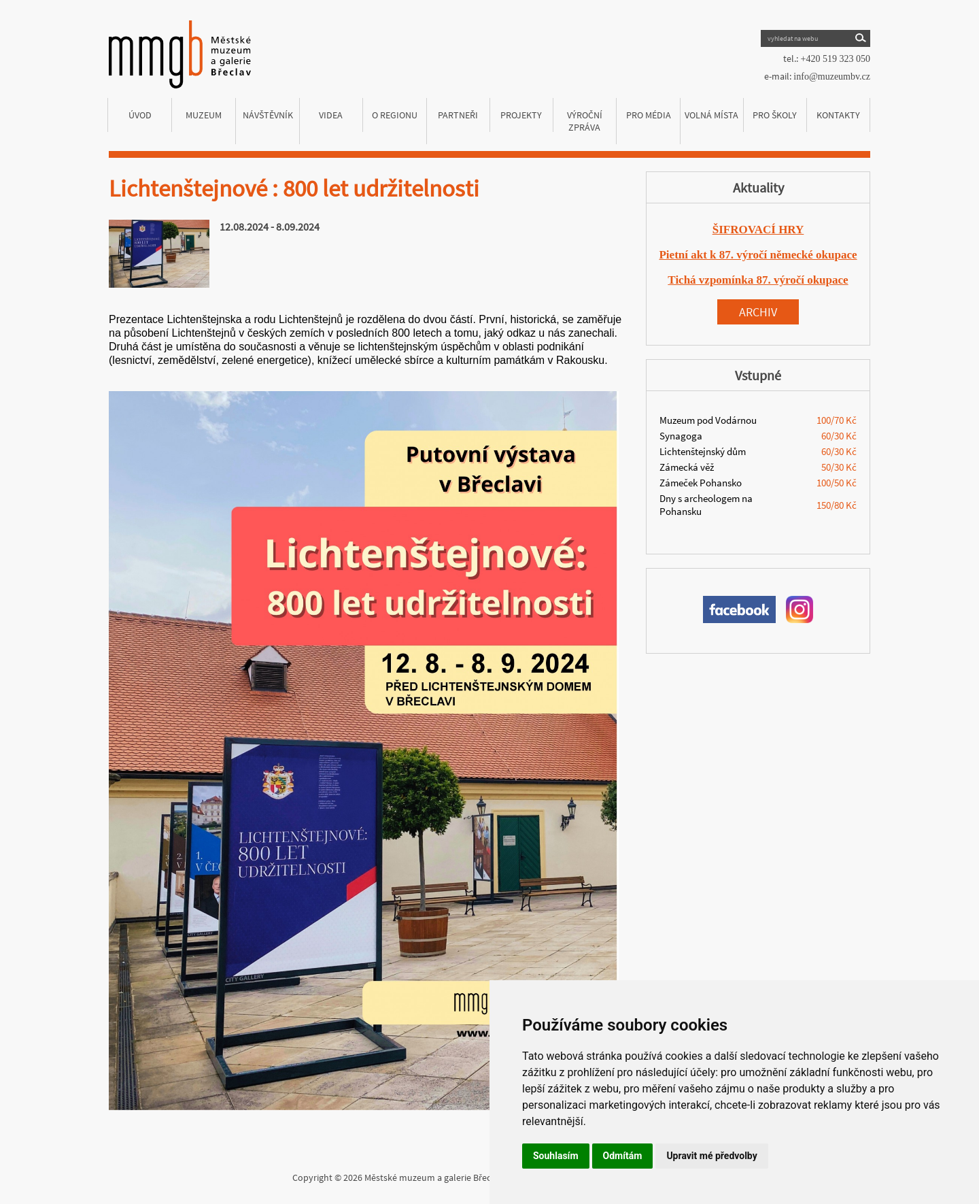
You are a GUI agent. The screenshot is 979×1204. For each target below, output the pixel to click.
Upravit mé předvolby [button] (711, 1155)
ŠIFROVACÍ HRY (758, 229)
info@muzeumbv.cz (831, 76)
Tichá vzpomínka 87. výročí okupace (758, 279)
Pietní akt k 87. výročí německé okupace (758, 254)
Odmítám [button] (622, 1155)
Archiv (758, 312)
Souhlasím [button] (556, 1155)
